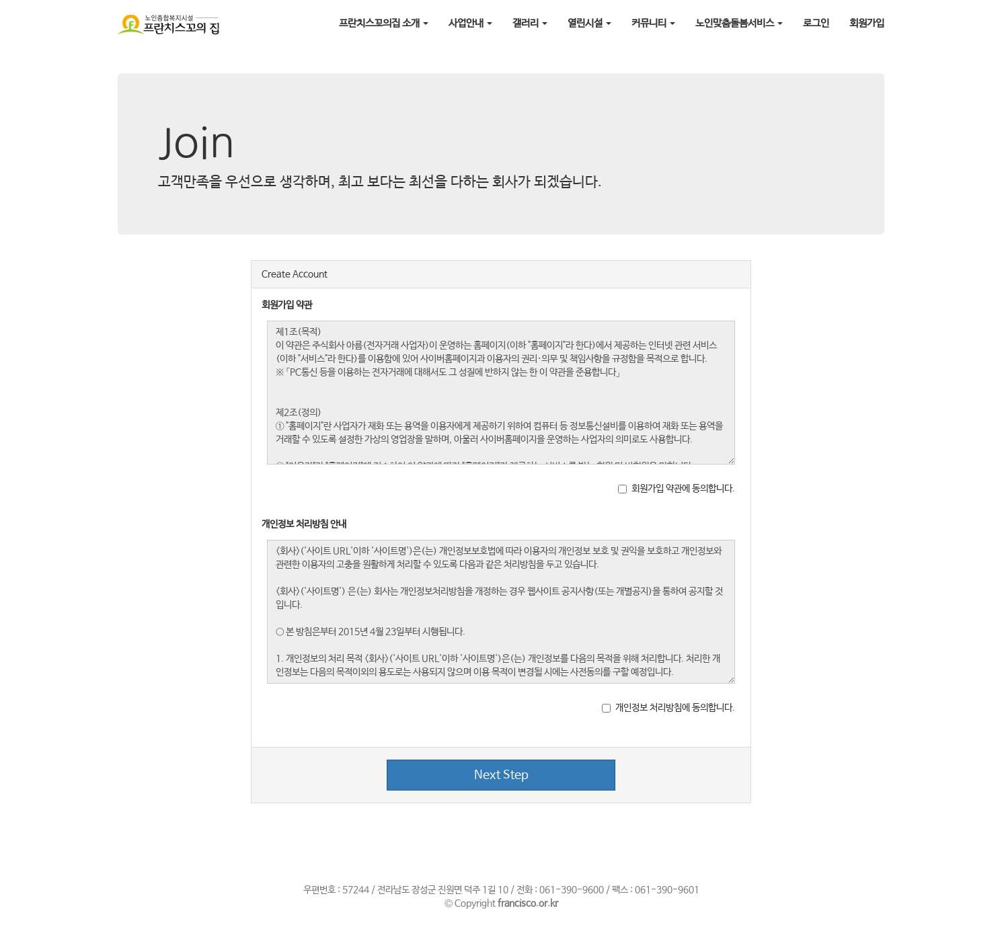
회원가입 (866, 23)
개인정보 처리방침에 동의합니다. (668, 707)
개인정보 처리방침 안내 (304, 524)
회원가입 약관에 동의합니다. (676, 488)
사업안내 (470, 23)
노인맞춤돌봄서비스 (739, 23)
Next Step (501, 775)
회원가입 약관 (287, 305)
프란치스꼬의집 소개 (383, 23)
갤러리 (529, 23)
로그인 (816, 23)
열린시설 (589, 23)
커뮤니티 (653, 23)
